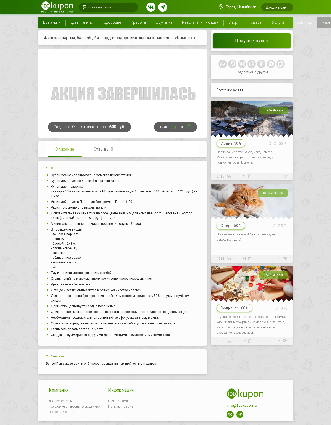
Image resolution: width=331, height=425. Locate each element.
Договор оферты (60, 401)
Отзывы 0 (103, 149)
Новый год (303, 22)
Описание (64, 149)
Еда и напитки (82, 22)
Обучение (164, 22)
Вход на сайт (277, 7)
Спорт (233, 22)
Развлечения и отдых (200, 22)
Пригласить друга (121, 406)
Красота (138, 22)
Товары (255, 22)
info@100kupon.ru (242, 405)
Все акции (51, 22)
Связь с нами (118, 401)
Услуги (278, 22)
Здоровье (112, 22)
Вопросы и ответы (62, 412)
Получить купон (251, 40)
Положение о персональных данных (74, 406)
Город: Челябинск (237, 7)
